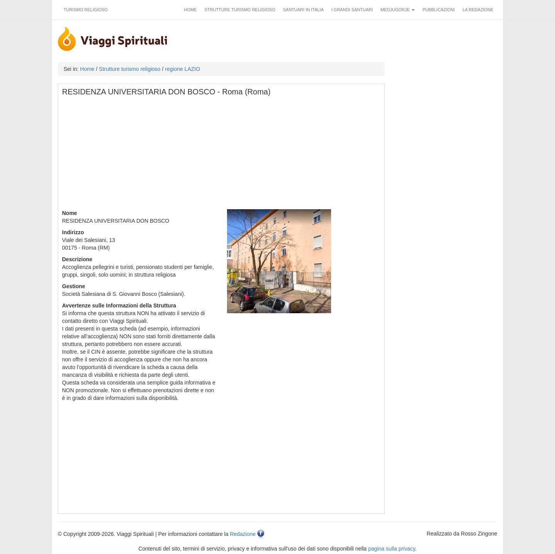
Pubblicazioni (438, 9)
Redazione (243, 534)
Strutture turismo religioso (239, 9)
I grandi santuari (352, 9)
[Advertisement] (221, 155)
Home (190, 9)
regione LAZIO (182, 69)
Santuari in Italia (303, 9)
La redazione (477, 9)
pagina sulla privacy (391, 549)
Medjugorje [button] (397, 9)
